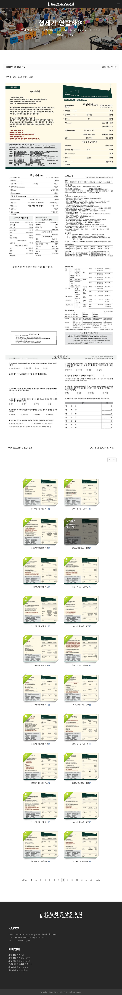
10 (72, 880)
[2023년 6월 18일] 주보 (15, 67)
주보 (70, 35)
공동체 (58, 35)
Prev (24, 880)
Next (97, 880)
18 (90, 880)
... (36, 880)
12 (81, 880)
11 (77, 880)
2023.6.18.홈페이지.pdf (23, 76)
